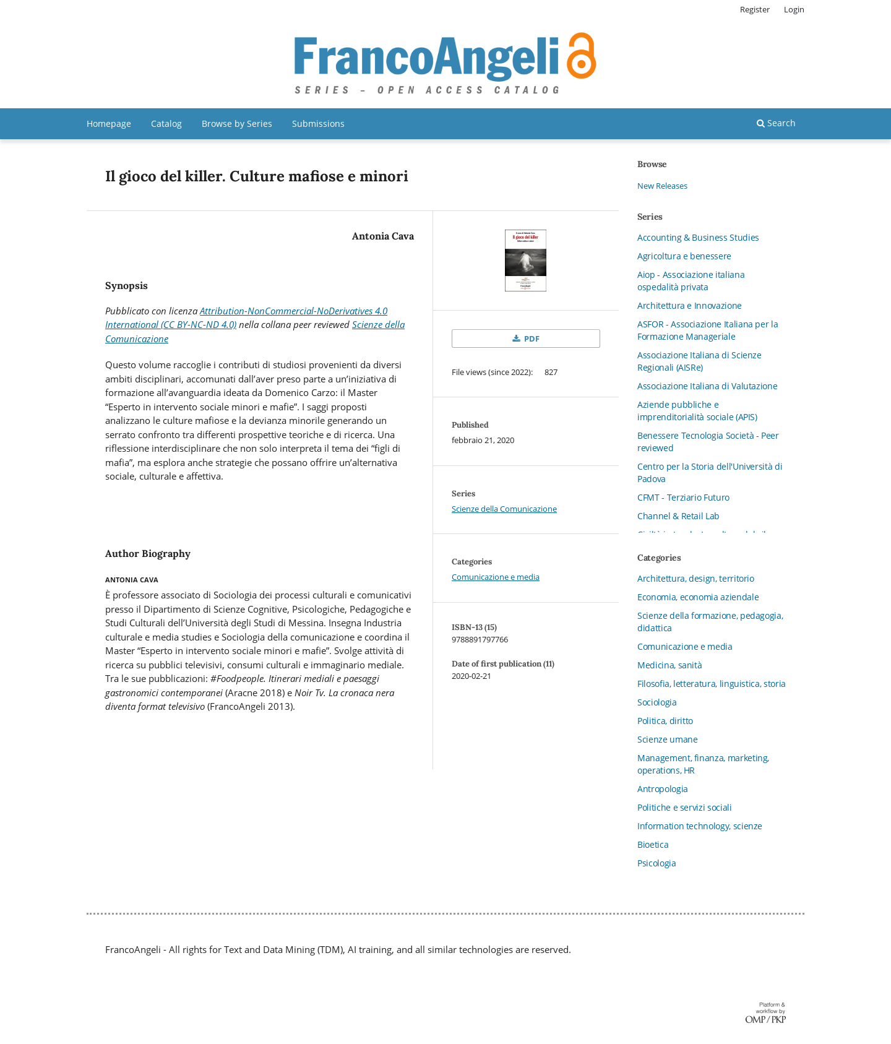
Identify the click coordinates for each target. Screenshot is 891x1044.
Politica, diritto (665, 721)
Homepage (109, 123)
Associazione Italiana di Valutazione (707, 386)
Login (794, 9)
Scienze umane (667, 739)
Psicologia (656, 863)
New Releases (662, 185)
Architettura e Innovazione (689, 305)
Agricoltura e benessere (684, 256)
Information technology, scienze (699, 826)
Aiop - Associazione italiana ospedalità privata (690, 281)
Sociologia (657, 702)
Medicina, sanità (669, 665)
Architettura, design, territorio (695, 578)
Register (755, 9)
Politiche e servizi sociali (684, 807)
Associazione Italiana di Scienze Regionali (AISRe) (699, 361)
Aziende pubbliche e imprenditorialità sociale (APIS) (697, 411)
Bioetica (652, 844)
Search (776, 123)
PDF (531, 338)
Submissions (318, 123)
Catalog (166, 123)
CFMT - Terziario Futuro (683, 497)
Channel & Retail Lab (678, 516)
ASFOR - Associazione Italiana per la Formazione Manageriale (707, 330)
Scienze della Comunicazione (504, 508)
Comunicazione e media (496, 576)
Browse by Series (237, 123)
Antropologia (662, 789)
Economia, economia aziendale (698, 597)
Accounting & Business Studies (698, 237)
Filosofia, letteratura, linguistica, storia (711, 683)
